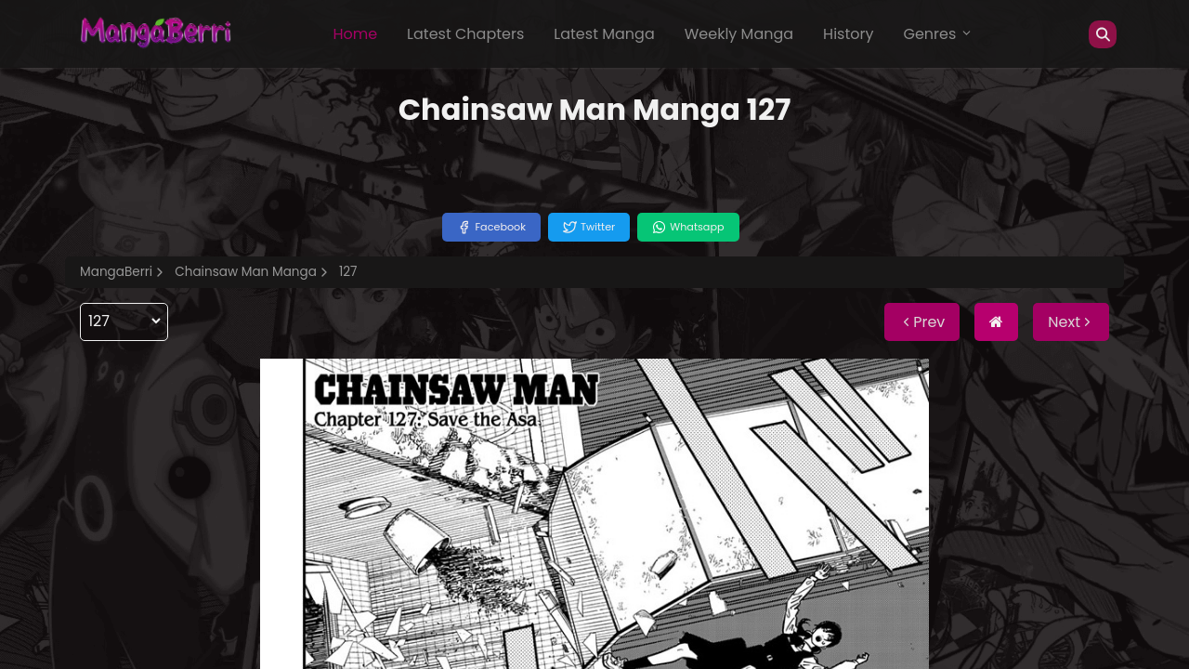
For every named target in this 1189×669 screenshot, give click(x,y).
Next (1071, 322)
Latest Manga (604, 34)
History (848, 34)
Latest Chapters (465, 34)
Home (355, 34)
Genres (938, 34)
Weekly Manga (739, 34)
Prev (922, 322)
